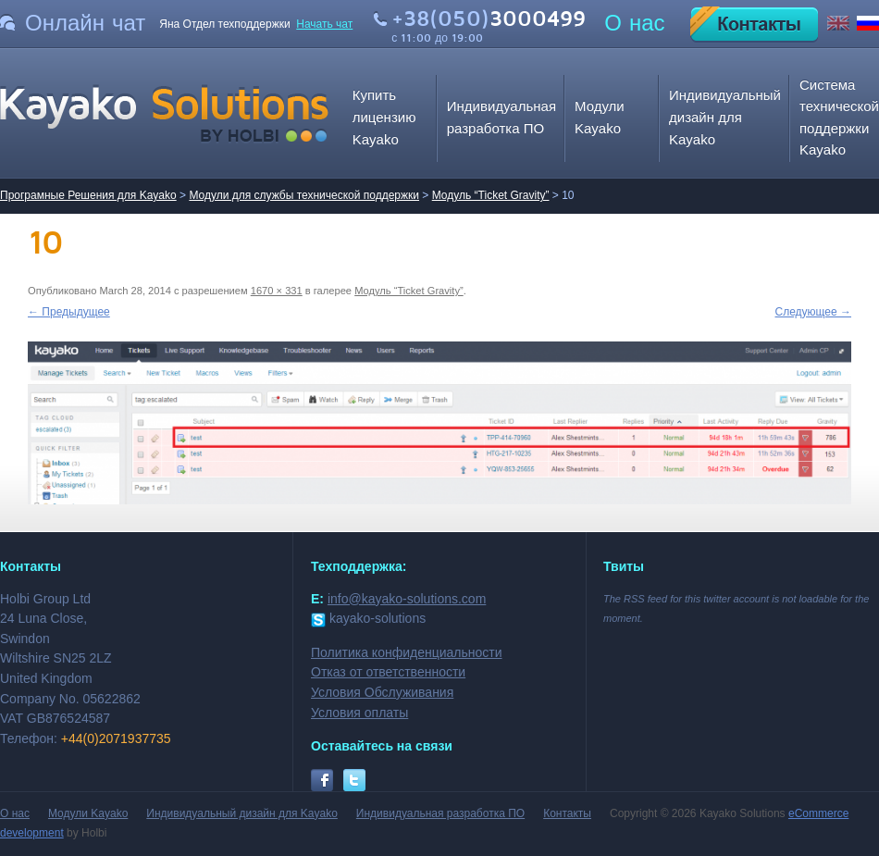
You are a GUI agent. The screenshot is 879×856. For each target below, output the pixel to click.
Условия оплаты (359, 712)
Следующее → (813, 311)
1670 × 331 (277, 290)
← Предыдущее (69, 311)
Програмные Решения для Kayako (88, 195)
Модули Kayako (88, 813)
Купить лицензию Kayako (384, 116)
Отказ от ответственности (388, 671)
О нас (634, 23)
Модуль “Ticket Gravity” (491, 195)
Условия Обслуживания (382, 692)
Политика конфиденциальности (406, 652)
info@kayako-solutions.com (407, 598)
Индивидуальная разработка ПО (440, 813)
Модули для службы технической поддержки (304, 195)
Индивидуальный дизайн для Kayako (725, 116)
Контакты (567, 813)
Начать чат (324, 24)
